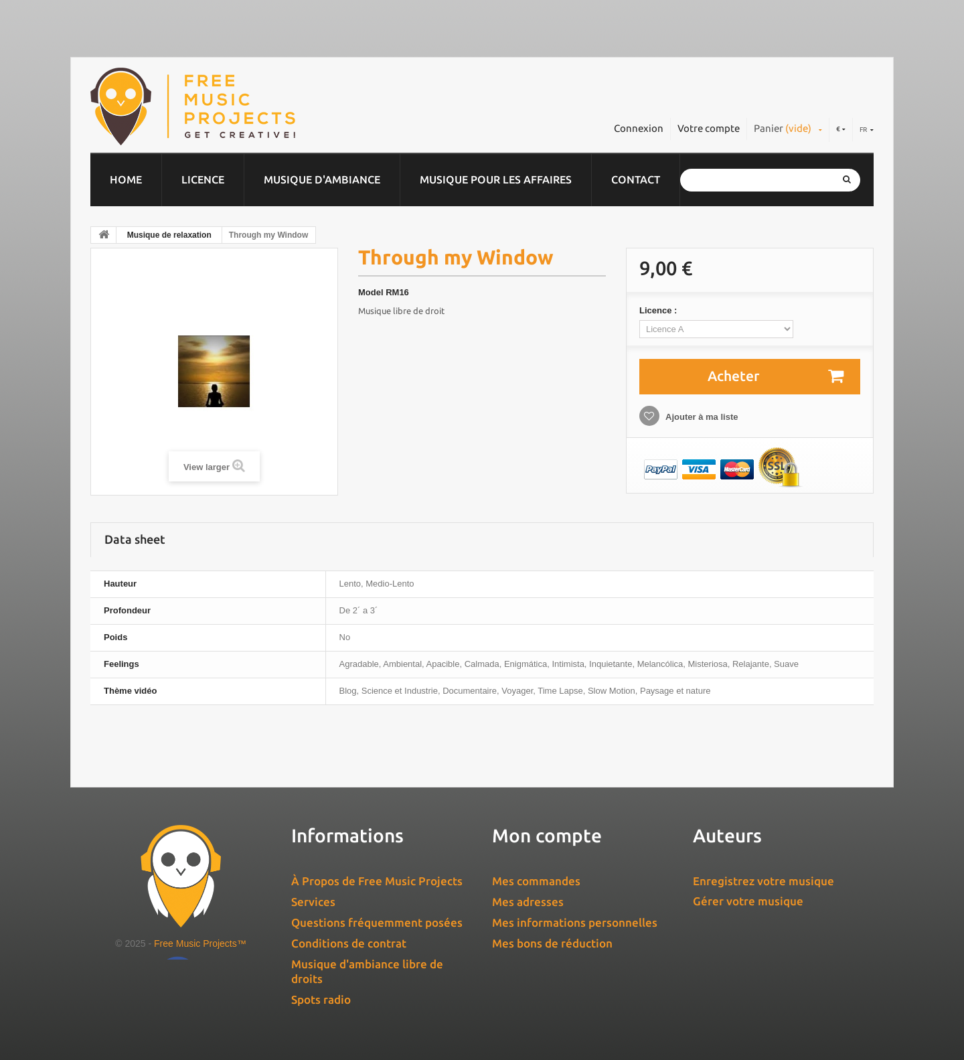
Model (371, 292)
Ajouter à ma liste (700, 417)
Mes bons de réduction (552, 943)
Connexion (638, 128)
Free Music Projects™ (200, 943)
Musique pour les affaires (496, 179)
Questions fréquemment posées (377, 922)
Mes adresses (528, 901)
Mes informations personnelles (574, 922)
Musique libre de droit (401, 310)
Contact (635, 179)
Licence (202, 179)
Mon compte (547, 835)
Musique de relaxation (169, 235)
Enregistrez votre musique (763, 881)
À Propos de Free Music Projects (377, 881)
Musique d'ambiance (322, 179)
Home (126, 179)
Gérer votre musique (748, 901)
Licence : (659, 310)
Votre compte (708, 128)
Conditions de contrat (348, 943)
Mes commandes (536, 881)
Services (313, 901)
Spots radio (321, 999)
